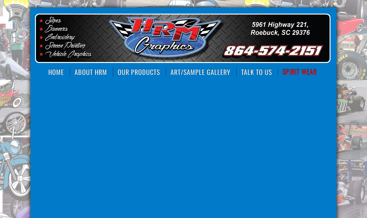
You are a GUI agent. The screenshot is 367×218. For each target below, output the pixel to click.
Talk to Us (256, 72)
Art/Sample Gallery (201, 72)
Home (56, 72)
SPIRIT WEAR (299, 72)
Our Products (139, 72)
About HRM (91, 72)
